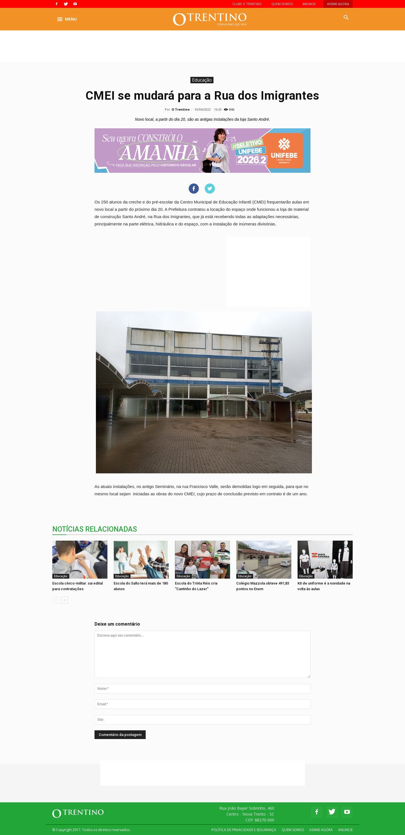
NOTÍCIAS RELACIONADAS (94, 529)
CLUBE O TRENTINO (247, 4)
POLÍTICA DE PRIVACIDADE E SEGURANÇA (244, 829)
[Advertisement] (202, 49)
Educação (202, 80)
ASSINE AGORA (338, 4)
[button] (346, 17)
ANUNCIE (309, 4)
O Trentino (181, 109)
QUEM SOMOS (282, 4)
